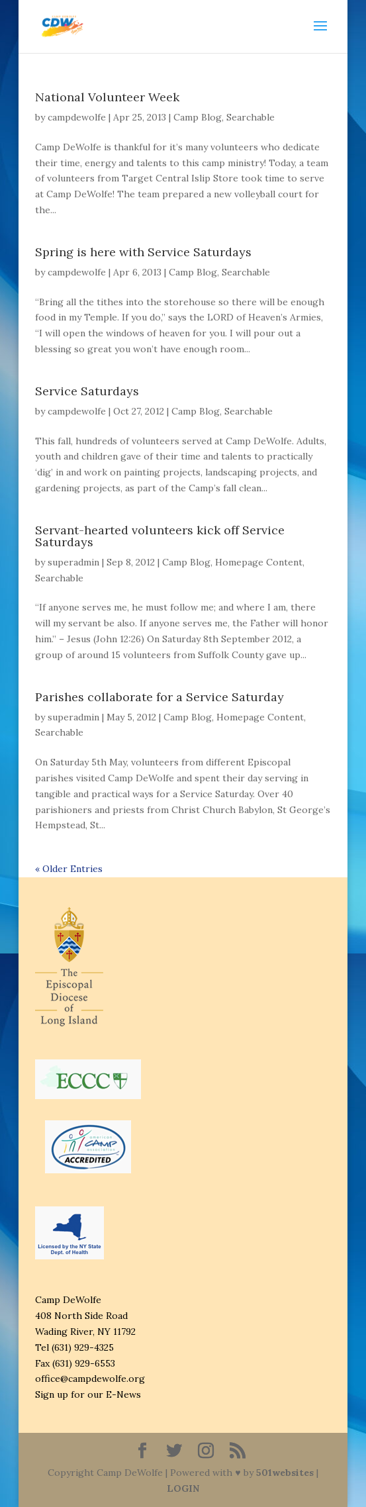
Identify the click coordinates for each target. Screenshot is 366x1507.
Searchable (250, 117)
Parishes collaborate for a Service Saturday (159, 697)
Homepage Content (258, 562)
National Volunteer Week (107, 97)
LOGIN (183, 1488)
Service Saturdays (87, 391)
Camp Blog (197, 117)
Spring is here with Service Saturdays (143, 252)
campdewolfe (77, 117)
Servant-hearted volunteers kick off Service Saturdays (160, 536)
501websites (285, 1473)
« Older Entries (69, 869)
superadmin (73, 562)
